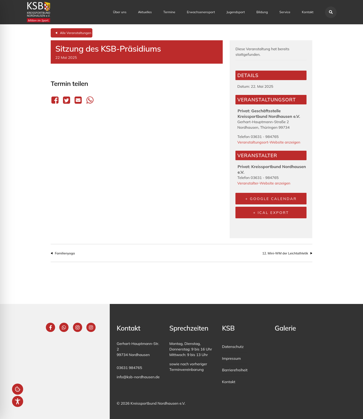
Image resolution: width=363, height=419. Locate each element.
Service (284, 12)
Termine (169, 12)
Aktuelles (145, 12)
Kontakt (307, 12)
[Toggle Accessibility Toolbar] (18, 401)
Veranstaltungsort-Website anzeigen (268, 142)
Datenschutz (233, 346)
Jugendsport (235, 12)
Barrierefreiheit (234, 370)
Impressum (231, 358)
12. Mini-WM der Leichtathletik (285, 253)
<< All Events (71, 33)
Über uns (119, 12)
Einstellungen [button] (17, 389)
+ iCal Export (271, 212)
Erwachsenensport (201, 12)
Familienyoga (65, 253)
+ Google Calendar (271, 198)
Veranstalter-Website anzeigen (263, 183)
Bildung (262, 12)
